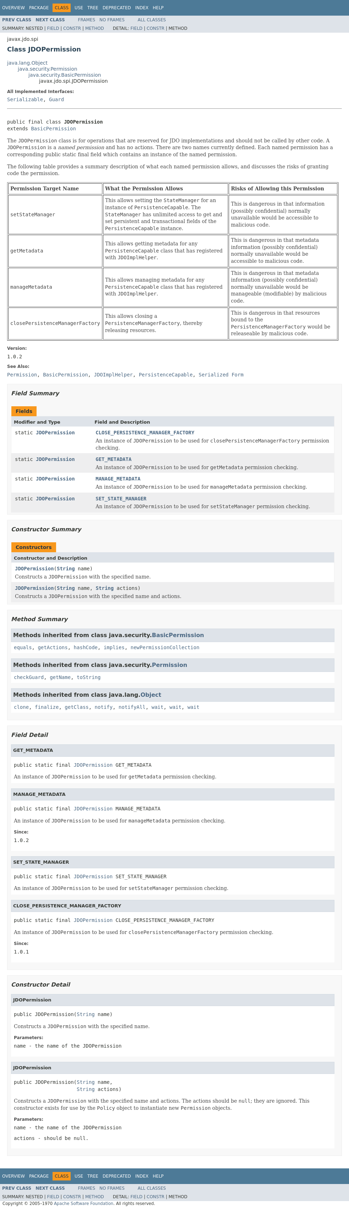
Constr (72, 28)
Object (151, 694)
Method (94, 28)
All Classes (152, 19)
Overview (13, 7)
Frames (87, 19)
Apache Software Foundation (83, 1203)
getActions (52, 647)
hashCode (86, 647)
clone (21, 707)
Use (79, 7)
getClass (76, 707)
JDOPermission (55, 432)
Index (142, 7)
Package (39, 7)
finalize (47, 707)
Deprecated (117, 7)
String (66, 568)
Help (158, 7)
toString (88, 677)
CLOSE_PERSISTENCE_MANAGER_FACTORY (145, 432)
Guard (56, 99)
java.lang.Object (27, 63)
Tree (92, 7)
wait (158, 707)
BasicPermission (53, 128)
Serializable (25, 99)
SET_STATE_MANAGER (121, 498)
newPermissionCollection (165, 647)
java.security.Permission (47, 69)
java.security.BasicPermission (64, 75)
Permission (169, 665)
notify (104, 707)
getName (60, 677)
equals (23, 647)
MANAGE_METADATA (118, 479)
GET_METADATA (113, 459)
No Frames (112, 19)
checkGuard (29, 677)
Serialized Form (220, 375)
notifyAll (132, 707)
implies (114, 647)
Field (53, 28)
